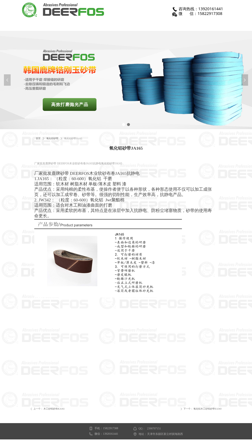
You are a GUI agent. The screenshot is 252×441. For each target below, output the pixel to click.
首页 (38, 138)
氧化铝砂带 (52, 138)
